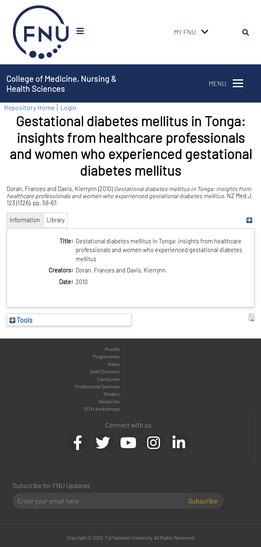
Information (25, 219)
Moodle (112, 349)
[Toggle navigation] (205, 32)
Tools (21, 320)
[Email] (100, 501)
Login (68, 107)
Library (55, 219)
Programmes (106, 356)
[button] (251, 318)
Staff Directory (105, 371)
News (114, 364)
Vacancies (109, 401)
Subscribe (202, 501)
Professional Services (97, 386)
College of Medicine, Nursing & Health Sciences (61, 83)
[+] (249, 220)
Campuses (108, 379)
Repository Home (29, 107)
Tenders (111, 394)
